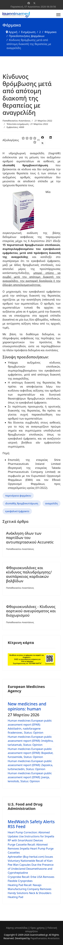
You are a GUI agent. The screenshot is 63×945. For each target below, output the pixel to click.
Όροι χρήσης (37, 927)
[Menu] (58, 15)
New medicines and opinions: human (27, 706)
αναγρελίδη (51, 503)
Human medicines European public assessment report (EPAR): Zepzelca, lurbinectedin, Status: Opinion (30, 765)
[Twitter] (34, 3)
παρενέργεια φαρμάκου (18, 495)
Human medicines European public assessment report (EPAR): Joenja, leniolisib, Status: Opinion (30, 777)
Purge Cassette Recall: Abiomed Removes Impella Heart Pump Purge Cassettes (31, 848)
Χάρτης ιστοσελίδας (17, 927)
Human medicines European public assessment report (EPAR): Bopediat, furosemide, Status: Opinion (30, 753)
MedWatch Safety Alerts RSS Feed (31, 824)
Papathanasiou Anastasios (45, 938)
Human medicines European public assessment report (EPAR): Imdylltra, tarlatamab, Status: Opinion (30, 741)
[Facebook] (29, 3)
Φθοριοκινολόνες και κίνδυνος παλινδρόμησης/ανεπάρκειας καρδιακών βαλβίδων (29, 574)
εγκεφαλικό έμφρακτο (17, 511)
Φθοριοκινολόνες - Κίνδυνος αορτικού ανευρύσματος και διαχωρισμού (31, 611)
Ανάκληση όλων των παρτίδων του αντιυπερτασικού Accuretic (30, 537)
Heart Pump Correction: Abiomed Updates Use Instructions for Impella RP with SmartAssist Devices (31, 836)
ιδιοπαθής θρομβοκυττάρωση (21, 503)
